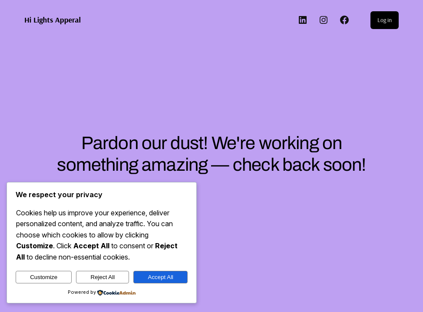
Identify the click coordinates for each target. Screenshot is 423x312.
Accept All (161, 277)
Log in (384, 20)
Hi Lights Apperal (52, 20)
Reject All (103, 277)
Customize (43, 277)
